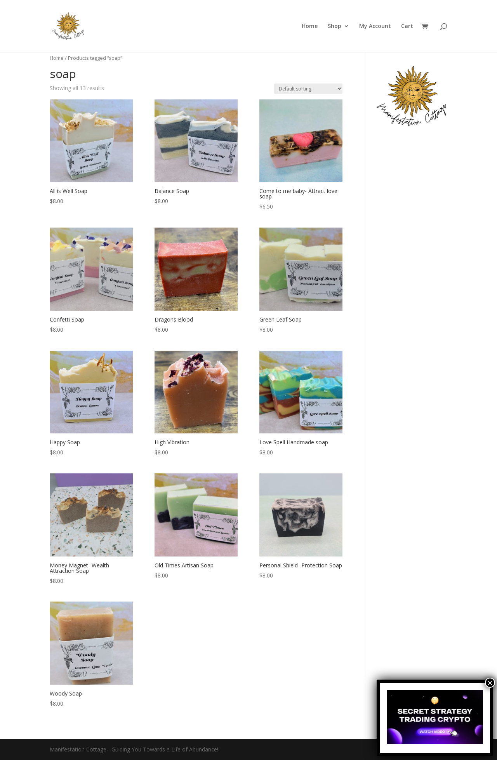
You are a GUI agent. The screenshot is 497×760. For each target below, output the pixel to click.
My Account (375, 26)
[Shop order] (308, 88)
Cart (407, 26)
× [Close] (490, 683)
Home (310, 26)
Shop (334, 26)
